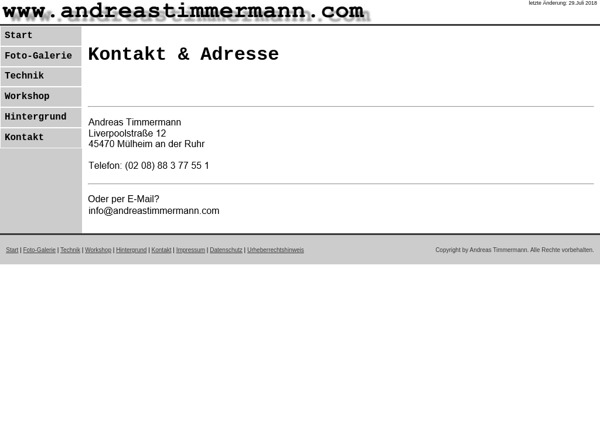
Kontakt (24, 137)
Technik (24, 76)
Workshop (27, 96)
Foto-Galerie (38, 56)
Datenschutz (226, 250)
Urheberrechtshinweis (275, 250)
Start (19, 35)
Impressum (190, 250)
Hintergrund (36, 117)
